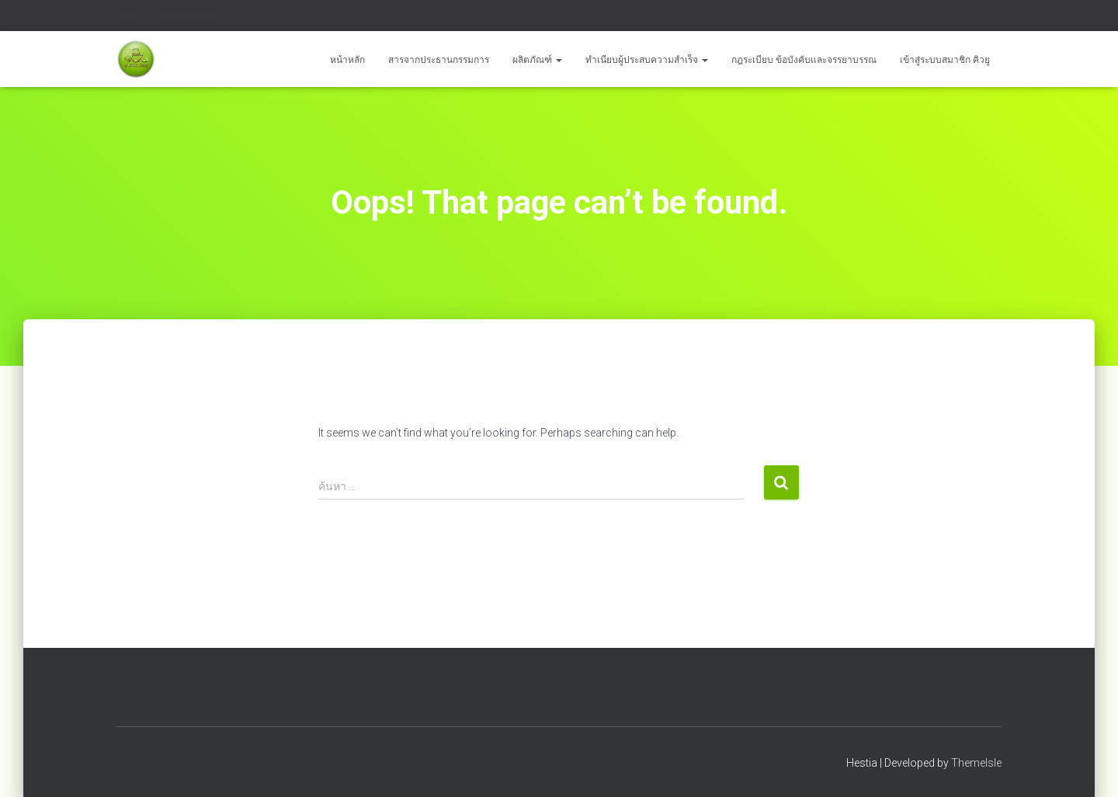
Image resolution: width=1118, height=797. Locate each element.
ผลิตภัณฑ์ (537, 59)
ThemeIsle (976, 763)
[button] (558, 59)
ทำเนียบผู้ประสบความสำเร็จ (646, 59)
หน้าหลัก (347, 59)
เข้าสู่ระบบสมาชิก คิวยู (945, 59)
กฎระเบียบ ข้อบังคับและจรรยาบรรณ (804, 59)
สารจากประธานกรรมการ (438, 59)
